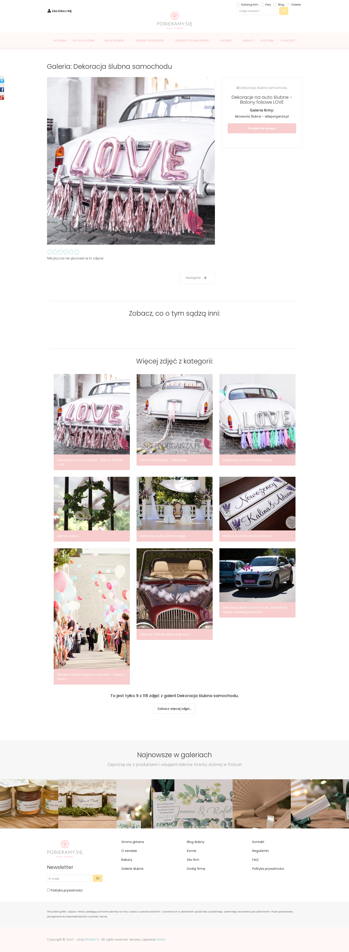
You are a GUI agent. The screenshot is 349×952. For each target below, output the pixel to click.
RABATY (248, 40)
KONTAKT (288, 40)
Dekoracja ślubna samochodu (261, 88)
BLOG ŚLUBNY (114, 40)
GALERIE (225, 40)
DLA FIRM (267, 40)
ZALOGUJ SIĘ (62, 11)
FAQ (255, 859)
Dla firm (193, 859)
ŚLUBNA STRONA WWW (192, 40)
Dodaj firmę (196, 868)
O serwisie (129, 851)
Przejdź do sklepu (262, 128)
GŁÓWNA (59, 40)
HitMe (160, 939)
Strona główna (132, 842)
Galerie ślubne (132, 868)
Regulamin (260, 851)
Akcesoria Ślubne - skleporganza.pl (262, 116)
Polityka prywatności (66, 890)
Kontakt (258, 842)
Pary (268, 4)
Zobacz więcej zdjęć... (174, 708)
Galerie (296, 4)
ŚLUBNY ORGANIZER (150, 40)
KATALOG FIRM (83, 40)
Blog (281, 4)
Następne (196, 277)
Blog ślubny (195, 842)
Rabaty (126, 859)
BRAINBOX (92, 939)
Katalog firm (249, 4)
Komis (191, 851)
